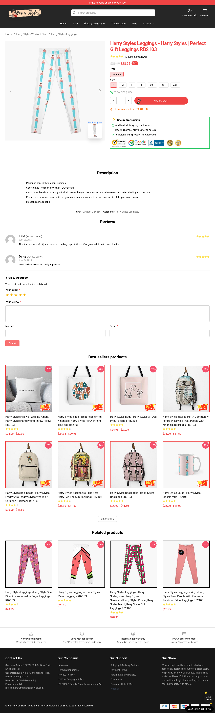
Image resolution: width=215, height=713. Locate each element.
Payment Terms (119, 670)
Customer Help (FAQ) (122, 684)
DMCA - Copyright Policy (71, 679)
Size (112, 79)
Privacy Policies (66, 674)
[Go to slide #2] (64, 149)
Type (112, 69)
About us (63, 665)
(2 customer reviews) (136, 56)
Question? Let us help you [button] (199, 709)
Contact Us (116, 679)
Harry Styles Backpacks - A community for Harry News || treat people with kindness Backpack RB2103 (186, 420)
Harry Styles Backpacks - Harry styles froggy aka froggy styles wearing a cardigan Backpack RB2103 (27, 497)
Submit (12, 343)
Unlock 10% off (209, 698)
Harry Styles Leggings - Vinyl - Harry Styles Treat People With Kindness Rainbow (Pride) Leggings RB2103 (184, 596)
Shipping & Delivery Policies (125, 665)
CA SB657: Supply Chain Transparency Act (80, 684)
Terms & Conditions (68, 670)
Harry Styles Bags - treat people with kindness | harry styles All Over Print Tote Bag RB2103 (80, 420)
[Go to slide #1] (46, 149)
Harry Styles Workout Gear (31, 34)
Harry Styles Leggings (64, 34)
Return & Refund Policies (123, 674)
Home (8, 34)
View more (107, 519)
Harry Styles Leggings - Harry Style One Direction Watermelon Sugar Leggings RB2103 (28, 596)
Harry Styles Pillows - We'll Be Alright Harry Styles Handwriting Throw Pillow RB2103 (28, 420)
